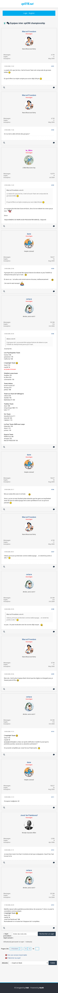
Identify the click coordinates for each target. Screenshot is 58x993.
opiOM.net (27, 4)
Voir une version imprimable (17, 955)
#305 (52, 334)
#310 (52, 731)
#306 (52, 489)
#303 (52, 185)
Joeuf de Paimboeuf (29, 815)
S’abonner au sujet (14, 958)
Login (25, 13)
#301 (52, 66)
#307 (52, 552)
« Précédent (14, 949)
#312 (52, 850)
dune (29, 234)
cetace (29, 299)
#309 (52, 674)
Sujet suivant (7, 938)
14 (25, 949)
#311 (52, 797)
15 (29, 949)
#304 (52, 268)
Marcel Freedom (29, 31)
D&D (27, 988)
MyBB (41, 988)
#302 (52, 130)
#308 (52, 609)
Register (32, 13)
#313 (52, 905)
